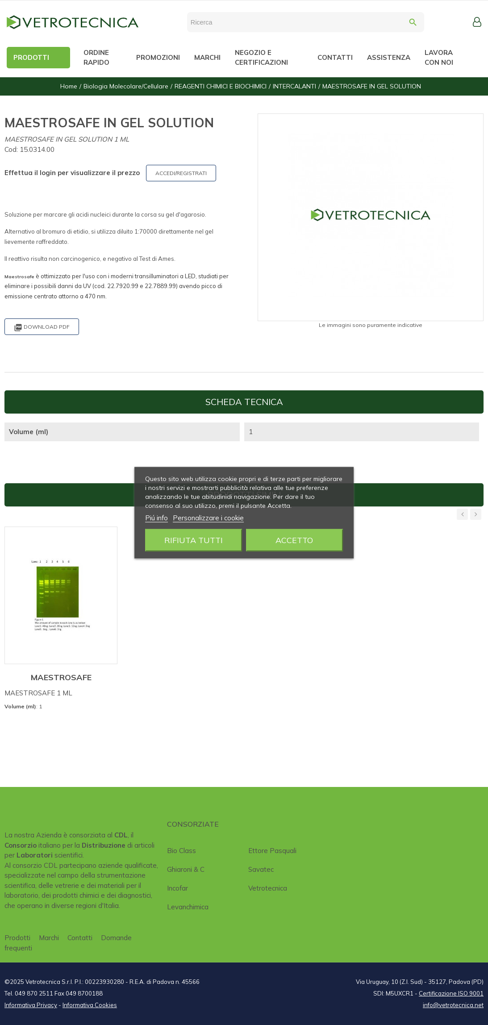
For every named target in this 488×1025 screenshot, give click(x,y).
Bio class (181, 850)
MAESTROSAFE (61, 677)
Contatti (79, 937)
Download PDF (42, 327)
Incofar (177, 888)
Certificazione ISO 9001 (451, 993)
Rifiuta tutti (193, 540)
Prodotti (17, 937)
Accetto (294, 540)
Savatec (261, 869)
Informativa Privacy (30, 1004)
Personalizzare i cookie (208, 517)
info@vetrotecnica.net (453, 1004)
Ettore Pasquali (272, 850)
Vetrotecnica (267, 888)
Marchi (49, 937)
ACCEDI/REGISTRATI (181, 173)
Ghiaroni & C (185, 869)
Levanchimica (188, 907)
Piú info (156, 517)
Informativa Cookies (90, 1004)
